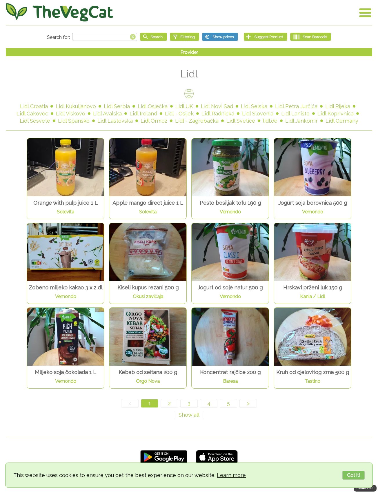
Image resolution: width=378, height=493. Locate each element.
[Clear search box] (133, 36)
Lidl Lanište (295, 113)
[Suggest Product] (265, 37)
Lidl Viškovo (70, 113)
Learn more (231, 475)
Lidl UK (184, 106)
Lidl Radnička (217, 113)
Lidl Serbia (117, 106)
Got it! (353, 475)
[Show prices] (220, 37)
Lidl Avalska (107, 113)
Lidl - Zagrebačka (197, 121)
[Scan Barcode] (310, 37)
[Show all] (189, 415)
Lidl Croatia (34, 106)
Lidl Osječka (153, 106)
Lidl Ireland (143, 113)
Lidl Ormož (154, 121)
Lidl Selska (254, 106)
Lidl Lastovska (115, 121)
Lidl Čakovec (32, 113)
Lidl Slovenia (257, 113)
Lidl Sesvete (35, 121)
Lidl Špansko (74, 121)
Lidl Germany (342, 121)
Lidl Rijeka (337, 106)
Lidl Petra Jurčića (296, 106)
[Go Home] (59, 12)
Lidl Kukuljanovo (76, 106)
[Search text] (104, 37)
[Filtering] (184, 37)
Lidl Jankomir (301, 121)
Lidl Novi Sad (217, 106)
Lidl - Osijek (179, 113)
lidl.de (270, 121)
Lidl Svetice (240, 121)
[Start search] (153, 37)
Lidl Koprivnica (335, 113)
